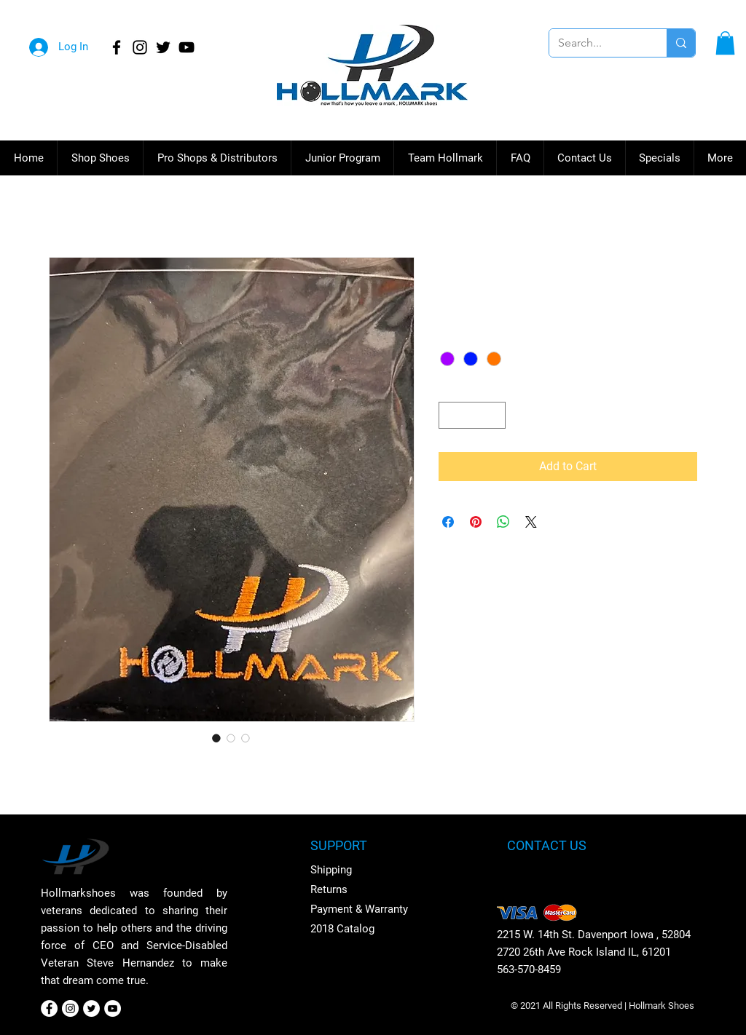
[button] (725, 43)
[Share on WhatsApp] (503, 522)
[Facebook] (116, 47)
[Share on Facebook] (448, 522)
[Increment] (494, 415)
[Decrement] (450, 415)
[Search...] (597, 43)
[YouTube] (186, 47)
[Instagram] (139, 47)
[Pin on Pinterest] (475, 522)
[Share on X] (531, 522)
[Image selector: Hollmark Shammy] (216, 738)
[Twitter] (163, 47)
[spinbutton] (472, 415)
